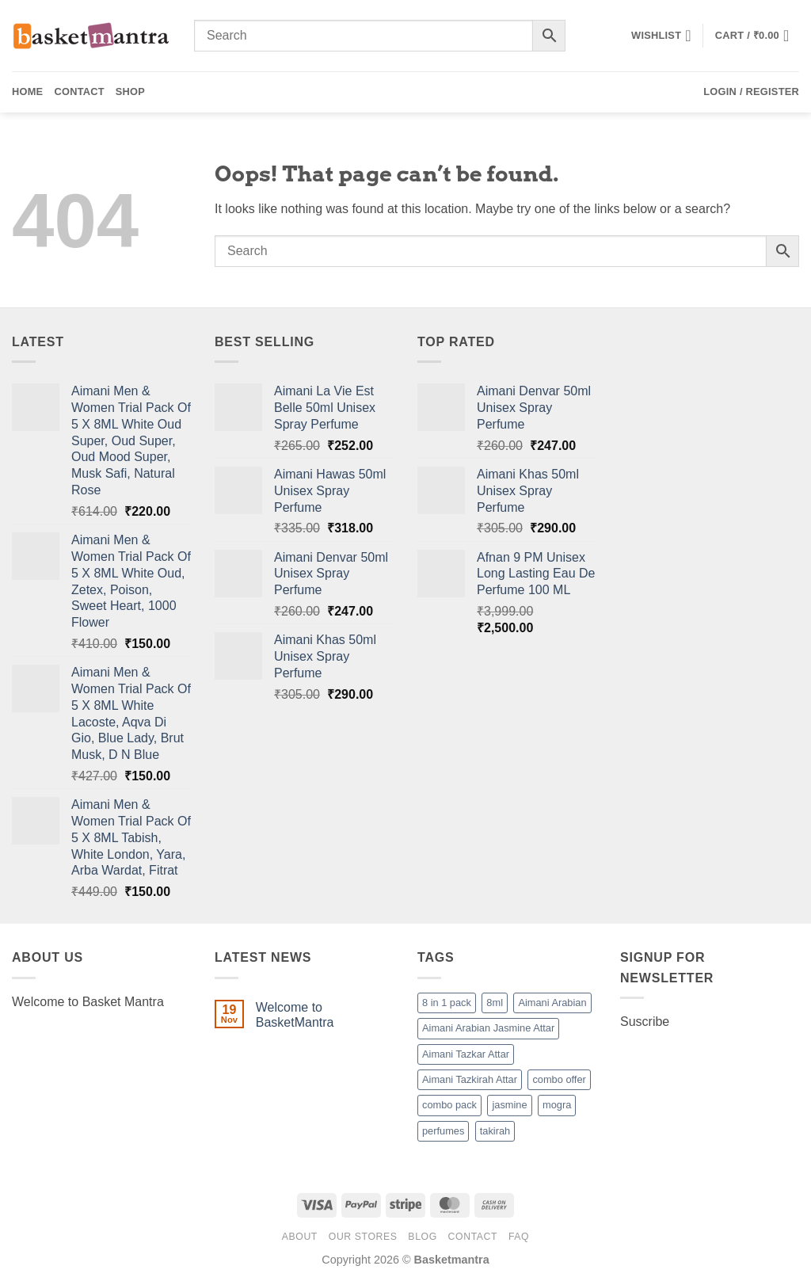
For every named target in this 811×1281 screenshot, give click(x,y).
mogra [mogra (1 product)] (557, 1105)
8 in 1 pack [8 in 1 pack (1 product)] (446, 1002)
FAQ (518, 1236)
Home (27, 91)
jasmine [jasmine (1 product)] (509, 1105)
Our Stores (363, 1236)
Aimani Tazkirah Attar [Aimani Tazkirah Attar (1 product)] (469, 1079)
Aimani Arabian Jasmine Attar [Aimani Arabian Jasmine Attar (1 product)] (488, 1028)
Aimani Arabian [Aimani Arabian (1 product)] (552, 1002)
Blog (422, 1236)
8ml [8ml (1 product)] (494, 1002)
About (300, 1236)
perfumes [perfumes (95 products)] (443, 1131)
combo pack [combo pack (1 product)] (449, 1105)
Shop (130, 91)
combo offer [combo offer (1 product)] (558, 1079)
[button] (757, 35)
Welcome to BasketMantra (295, 1015)
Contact (79, 91)
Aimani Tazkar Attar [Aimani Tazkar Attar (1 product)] (465, 1054)
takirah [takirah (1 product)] (495, 1131)
